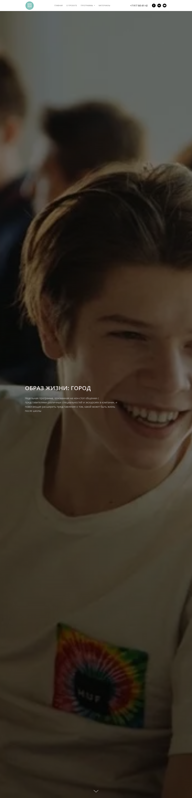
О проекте (71, 5)
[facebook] (154, 5)
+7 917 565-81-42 (139, 5)
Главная (58, 5)
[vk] (159, 5)
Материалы (104, 5)
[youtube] (164, 5)
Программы (88, 5)
